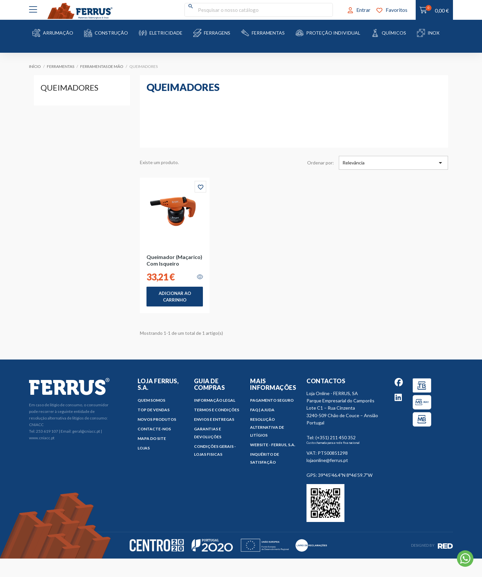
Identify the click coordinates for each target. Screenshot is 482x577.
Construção (111, 33)
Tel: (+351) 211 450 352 (331, 437)
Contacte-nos (154, 428)
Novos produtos (157, 419)
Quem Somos (151, 400)
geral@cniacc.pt (86, 431)
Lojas (144, 448)
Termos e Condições (216, 409)
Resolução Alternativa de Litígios (267, 427)
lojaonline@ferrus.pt (327, 460)
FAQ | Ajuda (262, 409)
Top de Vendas (154, 409)
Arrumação (58, 33)
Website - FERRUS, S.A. (272, 444)
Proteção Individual (333, 33)
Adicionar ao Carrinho (175, 297)
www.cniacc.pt (41, 437)
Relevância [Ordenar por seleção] (393, 163)
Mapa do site (152, 438)
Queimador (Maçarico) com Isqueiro (174, 260)
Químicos (394, 33)
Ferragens (217, 33)
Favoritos (391, 10)
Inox (433, 33)
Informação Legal (214, 400)
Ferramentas (268, 33)
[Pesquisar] (258, 10)
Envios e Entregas (214, 419)
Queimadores (69, 87)
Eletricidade (165, 33)
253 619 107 (47, 431)
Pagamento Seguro (272, 400)
